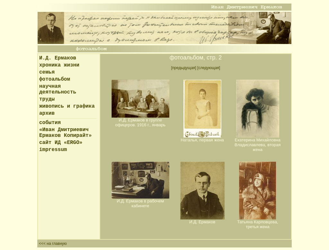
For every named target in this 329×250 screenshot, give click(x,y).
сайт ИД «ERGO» (60, 143)
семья (47, 72)
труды (47, 99)
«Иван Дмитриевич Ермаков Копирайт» (65, 132)
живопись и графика (67, 106)
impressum (53, 150)
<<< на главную (53, 243)
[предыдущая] (183, 68)
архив (47, 113)
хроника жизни (59, 65)
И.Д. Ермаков (57, 58)
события (50, 123)
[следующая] (208, 68)
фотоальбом (54, 79)
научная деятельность (57, 89)
